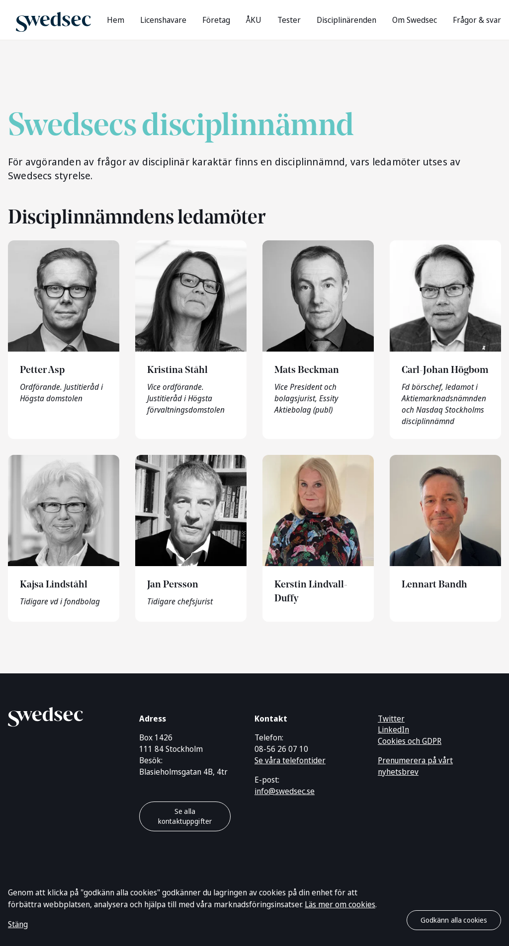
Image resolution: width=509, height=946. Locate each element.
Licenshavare (163, 19)
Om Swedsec (414, 19)
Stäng (18, 924)
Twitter (391, 718)
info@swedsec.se (284, 791)
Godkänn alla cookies (454, 920)
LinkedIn (393, 729)
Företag (216, 19)
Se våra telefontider (290, 760)
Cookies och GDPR (409, 740)
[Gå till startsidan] (53, 19)
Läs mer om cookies (340, 904)
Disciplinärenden (346, 19)
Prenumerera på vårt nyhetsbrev (415, 766)
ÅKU (253, 19)
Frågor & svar (477, 19)
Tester (289, 19)
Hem (115, 19)
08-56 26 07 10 (281, 748)
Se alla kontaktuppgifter (185, 816)
